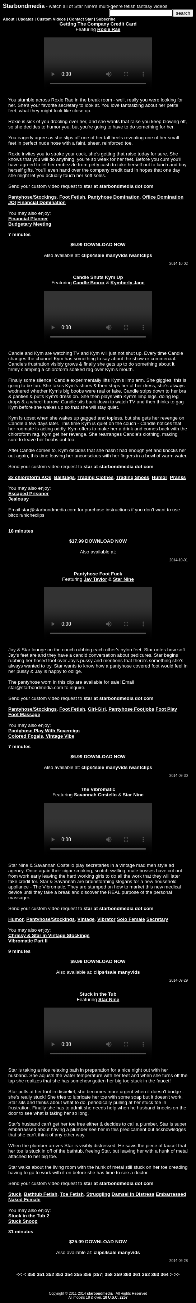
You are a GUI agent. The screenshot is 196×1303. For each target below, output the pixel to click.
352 (50, 1274)
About (8, 19)
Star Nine (123, 579)
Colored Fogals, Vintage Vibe (41, 736)
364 (164, 1274)
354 (69, 1274)
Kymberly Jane (128, 282)
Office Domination (162, 197)
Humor (159, 477)
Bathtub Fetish (40, 1194)
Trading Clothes (96, 477)
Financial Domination (41, 202)
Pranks (178, 477)
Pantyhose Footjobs (131, 709)
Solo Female (131, 919)
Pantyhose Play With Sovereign (44, 730)
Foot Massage (24, 714)
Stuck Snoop (22, 1221)
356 (87, 1274)
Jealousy (18, 499)
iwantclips (140, 255)
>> (177, 1274)
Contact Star (81, 19)
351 (41, 1274)
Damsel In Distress (133, 1194)
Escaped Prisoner (28, 493)
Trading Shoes (132, 477)
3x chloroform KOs (29, 477)
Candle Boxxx (88, 282)
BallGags (64, 477)
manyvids (117, 255)
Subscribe (106, 19)
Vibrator (106, 919)
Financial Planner (28, 218)
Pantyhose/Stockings (32, 197)
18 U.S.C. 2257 (115, 1297)
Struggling (98, 1194)
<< (19, 1274)
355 (78, 1274)
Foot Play (166, 709)
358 (109, 1274)
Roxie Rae (108, 29)
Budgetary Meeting (29, 224)
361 (136, 1274)
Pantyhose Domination (113, 197)
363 (155, 1274)
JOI (12, 202)
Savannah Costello (95, 794)
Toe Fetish (72, 1194)
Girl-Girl (97, 709)
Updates (25, 19)
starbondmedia (100, 1293)
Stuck (14, 1194)
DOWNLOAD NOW (104, 244)
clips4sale (92, 255)
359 (118, 1274)
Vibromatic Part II (27, 941)
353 (59, 1274)
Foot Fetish (72, 197)
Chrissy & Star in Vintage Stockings (48, 935)
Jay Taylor (95, 579)
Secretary (157, 919)
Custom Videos (51, 19)
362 (146, 1274)
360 (127, 1274)
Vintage (86, 919)
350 (32, 1274)
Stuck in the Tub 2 (28, 1215)
